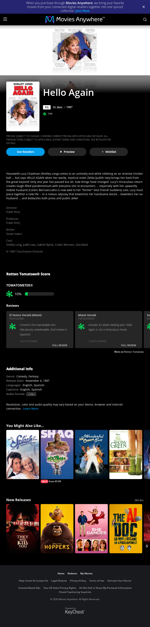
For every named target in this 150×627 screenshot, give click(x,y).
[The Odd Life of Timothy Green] (125, 454)
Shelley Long (13, 244)
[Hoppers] (57, 528)
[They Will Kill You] (22, 528)
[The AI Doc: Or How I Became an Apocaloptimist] (125, 528)
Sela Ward (82, 244)
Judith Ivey (29, 244)
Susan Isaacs (14, 234)
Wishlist (108, 152)
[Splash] (22, 454)
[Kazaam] (57, 456)
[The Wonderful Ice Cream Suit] (91, 454)
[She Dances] (91, 528)
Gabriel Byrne (45, 244)
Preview (67, 152)
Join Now (83, 11)
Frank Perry (13, 212)
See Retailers (25, 152)
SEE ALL (139, 500)
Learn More (30, 408)
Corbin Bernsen (64, 244)
